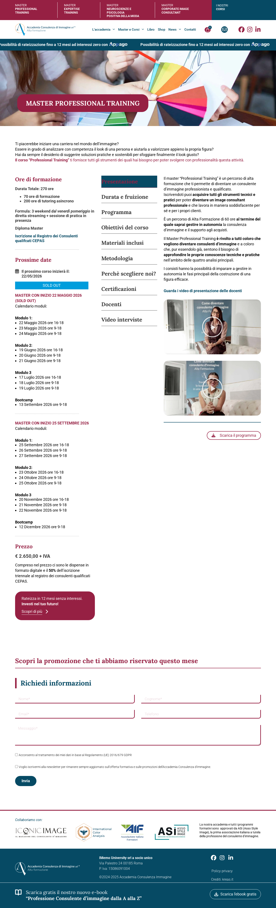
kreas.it (227, 879)
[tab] (129, 182)
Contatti (190, 30)
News (174, 29)
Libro (151, 30)
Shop (161, 30)
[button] (51, 286)
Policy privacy (222, 871)
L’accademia (103, 29)
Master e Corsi (131, 29)
